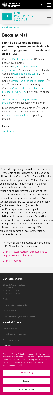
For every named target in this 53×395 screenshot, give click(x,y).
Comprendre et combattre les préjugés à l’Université (23, 90)
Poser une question (11, 340)
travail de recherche (16, 115)
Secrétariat (8, 131)
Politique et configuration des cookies (19, 316)
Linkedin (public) (12, 260)
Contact (6, 299)
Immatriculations (10, 328)
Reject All (26, 381)
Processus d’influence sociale (28, 81)
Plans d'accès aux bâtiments (15, 305)
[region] (26, 370)
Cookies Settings (26, 372)
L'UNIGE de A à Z (10, 310)
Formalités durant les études (15, 334)
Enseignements (10, 27)
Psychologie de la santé (25, 73)
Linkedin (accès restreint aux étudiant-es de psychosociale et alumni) (25, 253)
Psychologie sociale (23, 59)
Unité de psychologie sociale (25, 16)
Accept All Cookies (26, 389)
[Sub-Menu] (48, 16)
